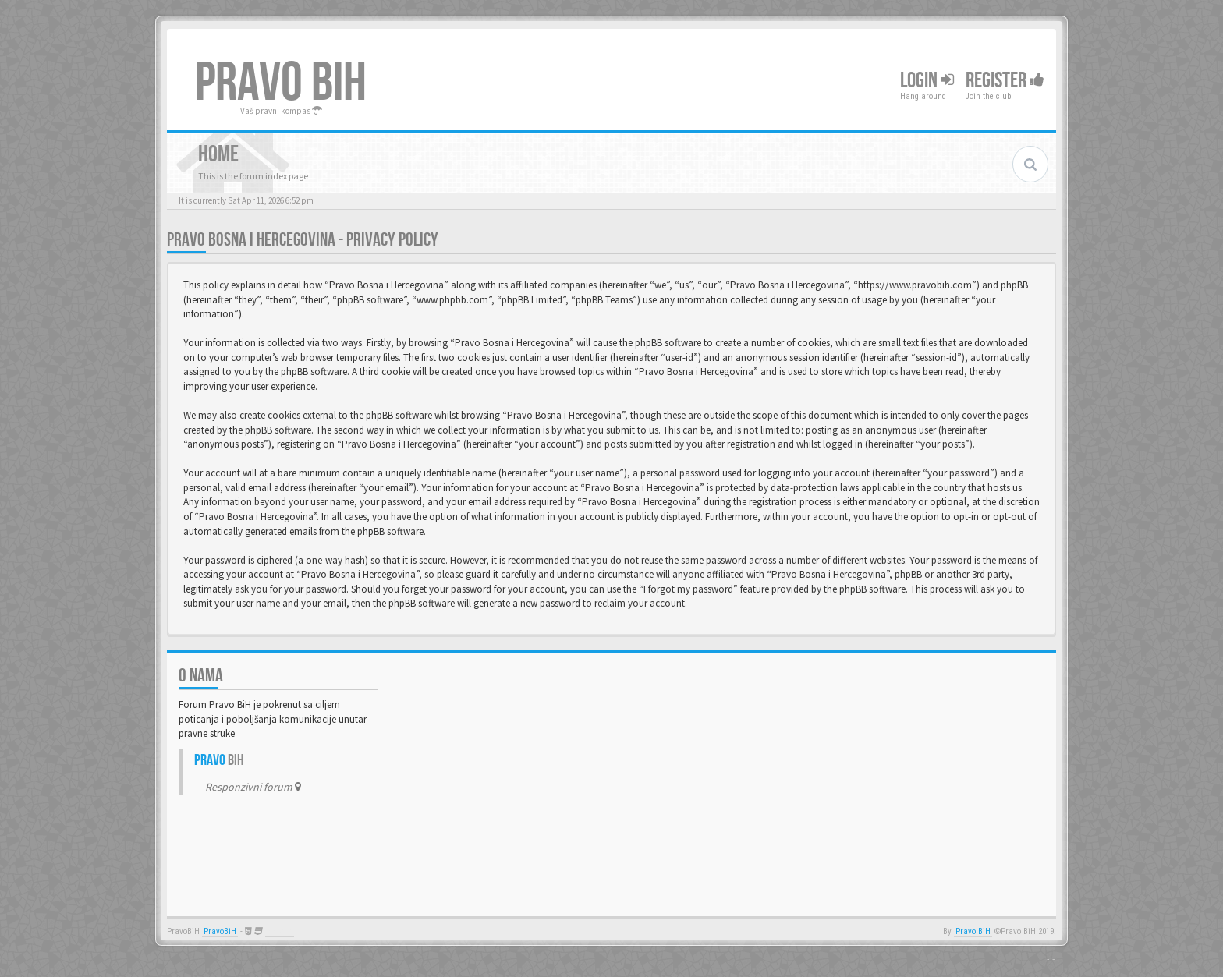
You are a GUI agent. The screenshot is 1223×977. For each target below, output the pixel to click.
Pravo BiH (973, 931)
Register (1005, 81)
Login (927, 81)
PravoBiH (220, 931)
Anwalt (279, 931)
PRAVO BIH (281, 83)
